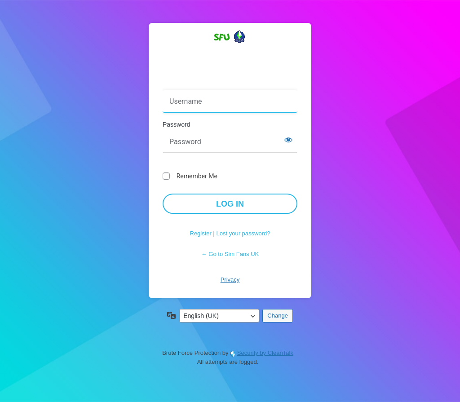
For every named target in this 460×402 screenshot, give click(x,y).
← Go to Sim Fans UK (230, 254)
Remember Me (197, 176)
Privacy (230, 279)
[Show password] (288, 140)
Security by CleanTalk (265, 352)
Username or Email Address (204, 84)
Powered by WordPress (230, 52)
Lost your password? (243, 233)
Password (176, 124)
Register (201, 233)
